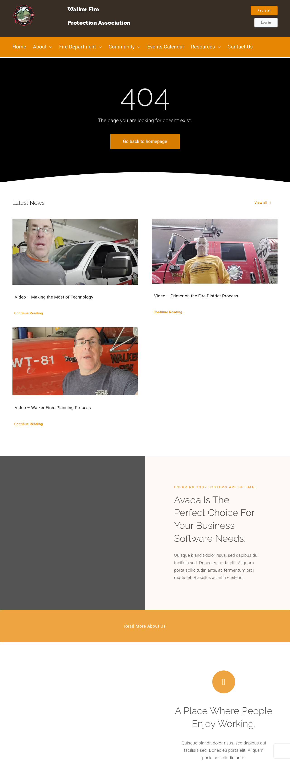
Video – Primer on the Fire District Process (196, 296)
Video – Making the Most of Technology (54, 297)
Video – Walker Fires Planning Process (53, 407)
